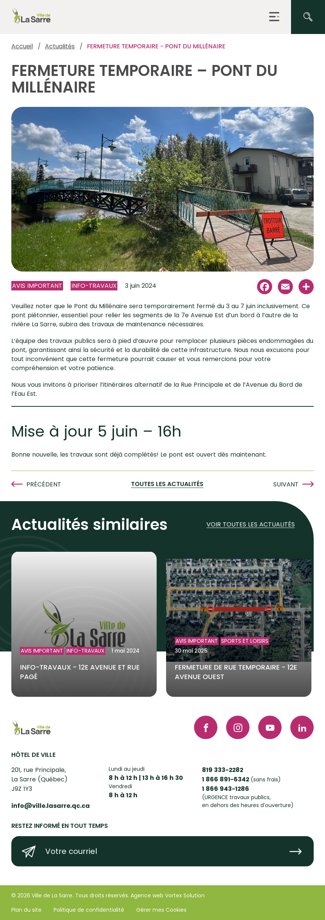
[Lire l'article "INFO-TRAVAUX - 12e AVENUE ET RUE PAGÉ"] (84, 624)
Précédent (43, 484)
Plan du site (26, 910)
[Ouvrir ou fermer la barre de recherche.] (308, 17)
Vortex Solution (185, 895)
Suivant (286, 484)
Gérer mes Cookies (161, 910)
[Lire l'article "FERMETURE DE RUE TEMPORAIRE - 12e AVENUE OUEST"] (239, 624)
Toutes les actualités (167, 484)
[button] (274, 17)
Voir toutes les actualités (250, 525)
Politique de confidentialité (89, 910)
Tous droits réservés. (102, 895)
